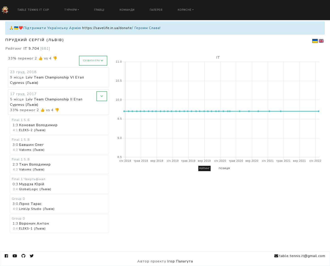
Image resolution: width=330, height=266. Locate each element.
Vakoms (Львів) (31, 150)
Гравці (99, 10)
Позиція (224, 168)
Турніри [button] (70, 10)
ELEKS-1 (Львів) (32, 228)
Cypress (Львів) (24, 82)
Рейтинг (204, 168)
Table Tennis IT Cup (33, 10)
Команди (127, 10)
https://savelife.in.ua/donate (107, 28)
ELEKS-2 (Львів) (32, 130)
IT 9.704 (36, 48)
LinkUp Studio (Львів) (37, 209)
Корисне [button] (185, 10)
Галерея (156, 10)
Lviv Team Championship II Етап (54, 99)
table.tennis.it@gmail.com (299, 256)
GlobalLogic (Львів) (35, 189)
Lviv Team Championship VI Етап (55, 77)
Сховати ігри (93, 60)
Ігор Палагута (180, 261)
